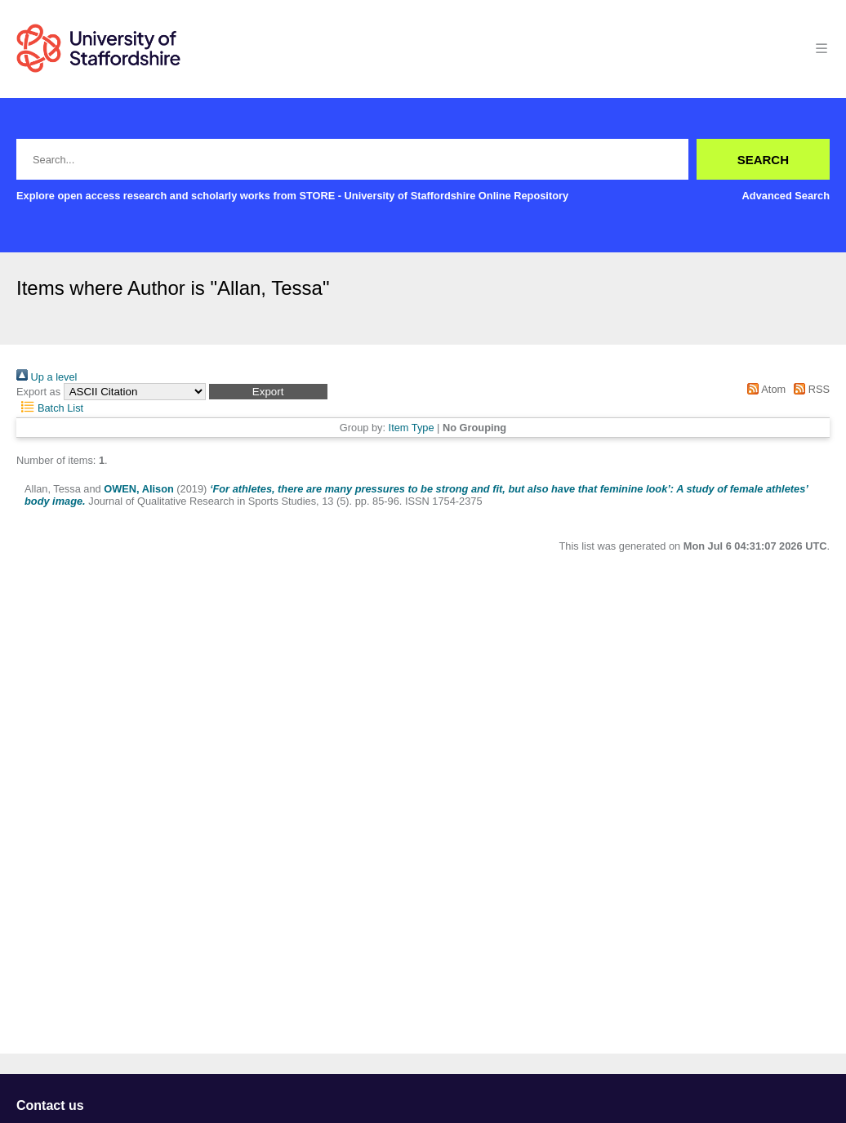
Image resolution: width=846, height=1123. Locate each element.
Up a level (46, 377)
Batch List (49, 408)
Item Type (411, 427)
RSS (809, 389)
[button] (268, 391)
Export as (38, 391)
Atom (764, 389)
